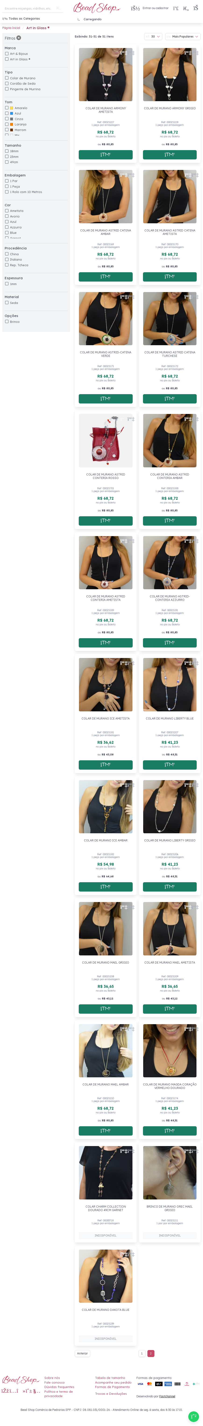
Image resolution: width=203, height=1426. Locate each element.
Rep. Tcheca (19, 265)
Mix (14, 135)
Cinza (16, 119)
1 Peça (15, 186)
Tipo (9, 72)
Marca (10, 48)
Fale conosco (54, 1382)
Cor (8, 205)
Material (12, 297)
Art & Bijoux (19, 53)
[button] (197, 8)
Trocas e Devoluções (111, 1393)
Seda (14, 303)
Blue (13, 232)
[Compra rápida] (175, 8)
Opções (11, 315)
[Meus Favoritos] (186, 8)
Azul (15, 113)
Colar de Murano (23, 78)
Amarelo (18, 108)
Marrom (18, 130)
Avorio (15, 216)
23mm (14, 156)
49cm (14, 162)
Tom (8, 102)
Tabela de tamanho (110, 1378)
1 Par (14, 181)
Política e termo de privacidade (58, 1394)
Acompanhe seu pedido (113, 1382)
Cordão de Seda (23, 83)
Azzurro (16, 227)
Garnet (15, 238)
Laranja (18, 124)
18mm (14, 151)
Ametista (16, 211)
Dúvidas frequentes (59, 1387)
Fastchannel (167, 1396)
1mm (13, 284)
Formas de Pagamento (112, 1387)
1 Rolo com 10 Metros (26, 192)
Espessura (14, 278)
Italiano (16, 259)
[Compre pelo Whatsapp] (193, 1417)
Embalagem (15, 175)
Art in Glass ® (20, 59)
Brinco (15, 322)
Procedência (16, 248)
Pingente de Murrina (25, 89)
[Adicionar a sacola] (106, 154)
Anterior (82, 1353)
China (14, 254)
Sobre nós (52, 1378)
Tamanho (13, 145)
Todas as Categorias (21, 18)
